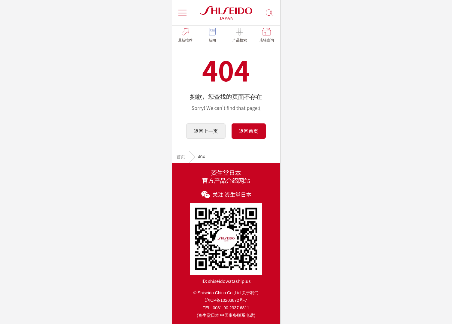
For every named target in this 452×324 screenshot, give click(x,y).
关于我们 (250, 292)
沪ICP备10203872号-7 (226, 300)
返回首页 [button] (248, 131)
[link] (185, 35)
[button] (182, 13)
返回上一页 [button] (206, 131)
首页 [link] (181, 156)
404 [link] (201, 156)
